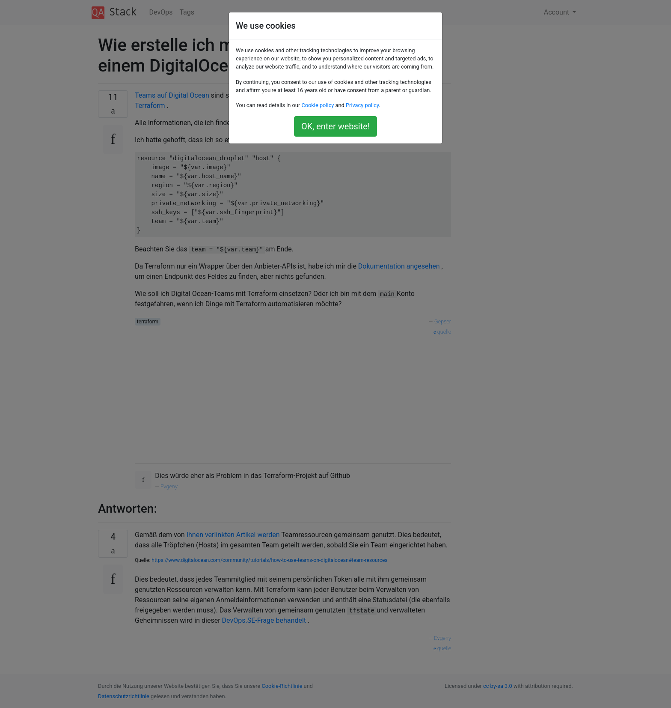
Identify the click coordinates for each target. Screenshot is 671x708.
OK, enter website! (335, 126)
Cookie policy (317, 105)
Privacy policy (362, 105)
